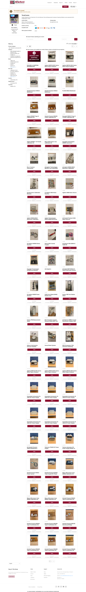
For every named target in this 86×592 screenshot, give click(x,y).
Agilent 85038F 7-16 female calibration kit (34, 142)
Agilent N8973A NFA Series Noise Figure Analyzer (52, 66)
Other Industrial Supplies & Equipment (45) (15, 52)
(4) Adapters (48, 269)
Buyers (61, 2)
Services (32, 573)
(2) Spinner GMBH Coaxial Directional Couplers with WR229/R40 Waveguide (69, 320)
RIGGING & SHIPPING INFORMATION (32, 66)
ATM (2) (11, 64)
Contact (70, 2)
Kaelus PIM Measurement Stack (33, 320)
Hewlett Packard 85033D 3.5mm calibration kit (51, 117)
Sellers (66, 2)
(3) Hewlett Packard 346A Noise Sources (69, 219)
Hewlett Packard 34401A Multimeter (33, 91)
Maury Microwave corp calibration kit (51, 142)
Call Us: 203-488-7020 (61, 573)
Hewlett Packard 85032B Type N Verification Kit (51, 524)
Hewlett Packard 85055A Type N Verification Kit (33, 524)
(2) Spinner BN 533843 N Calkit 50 (68, 244)
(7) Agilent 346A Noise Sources (50, 193)
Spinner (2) (12, 65)
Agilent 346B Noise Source (69, 192)
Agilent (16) (12, 60)
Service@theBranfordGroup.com (66, 575)
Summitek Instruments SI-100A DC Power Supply (34, 397)
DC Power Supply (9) (14, 71)
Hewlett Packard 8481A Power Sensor (33, 473)
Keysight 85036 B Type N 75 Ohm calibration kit (69, 117)
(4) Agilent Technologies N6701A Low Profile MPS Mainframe (51, 168)
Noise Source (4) (13, 75)
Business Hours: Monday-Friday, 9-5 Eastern (65, 571)
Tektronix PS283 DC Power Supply (52, 448)
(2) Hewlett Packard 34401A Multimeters (32, 448)
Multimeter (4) (13, 74)
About (75, 2)
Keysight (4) (12, 63)
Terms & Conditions (32, 586)
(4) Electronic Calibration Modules (33, 193)
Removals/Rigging (47, 575)
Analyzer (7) (12, 72)
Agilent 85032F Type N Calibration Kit (33, 117)
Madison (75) (12, 86)
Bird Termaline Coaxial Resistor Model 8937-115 (51, 320)
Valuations (56, 2)
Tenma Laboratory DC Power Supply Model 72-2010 (68, 448)
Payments (45, 577)
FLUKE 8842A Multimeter (69, 90)
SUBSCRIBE (12, 576)
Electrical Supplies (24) (14, 53)
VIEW (34, 69)
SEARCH (65, 6)
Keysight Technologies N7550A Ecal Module (33, 269)
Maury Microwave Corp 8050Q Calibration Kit (51, 499)
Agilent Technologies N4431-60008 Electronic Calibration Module (51, 219)
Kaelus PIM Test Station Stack (68, 295)
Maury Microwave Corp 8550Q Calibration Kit (33, 499)
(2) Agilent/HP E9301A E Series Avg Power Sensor (69, 269)
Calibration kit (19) (13, 70)
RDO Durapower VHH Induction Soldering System (68, 346)
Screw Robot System (50, 345)
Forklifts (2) (12, 54)
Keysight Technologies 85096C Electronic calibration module (68, 142)
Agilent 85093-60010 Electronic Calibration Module (32, 219)
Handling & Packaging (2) (15, 56)
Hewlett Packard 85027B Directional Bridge (68, 524)
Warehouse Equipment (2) (15, 57)
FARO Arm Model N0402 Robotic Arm (51, 295)
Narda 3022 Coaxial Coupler (50, 244)
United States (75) (13, 79)
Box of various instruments (31, 168)
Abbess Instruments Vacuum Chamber (32, 346)
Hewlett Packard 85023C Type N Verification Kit (68, 499)
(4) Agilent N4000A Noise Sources (33, 244)
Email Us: (58, 575)
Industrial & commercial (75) (15, 47)
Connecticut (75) (13, 83)
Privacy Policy (39, 586)
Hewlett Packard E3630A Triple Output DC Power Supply (51, 473)
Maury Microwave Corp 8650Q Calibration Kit (68, 473)
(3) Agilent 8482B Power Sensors (33, 295)
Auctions (50, 2)
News (31, 575)
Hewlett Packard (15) (14, 61)
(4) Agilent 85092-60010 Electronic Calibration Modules (68, 168)
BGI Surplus (33, 579)
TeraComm (25, 15)
